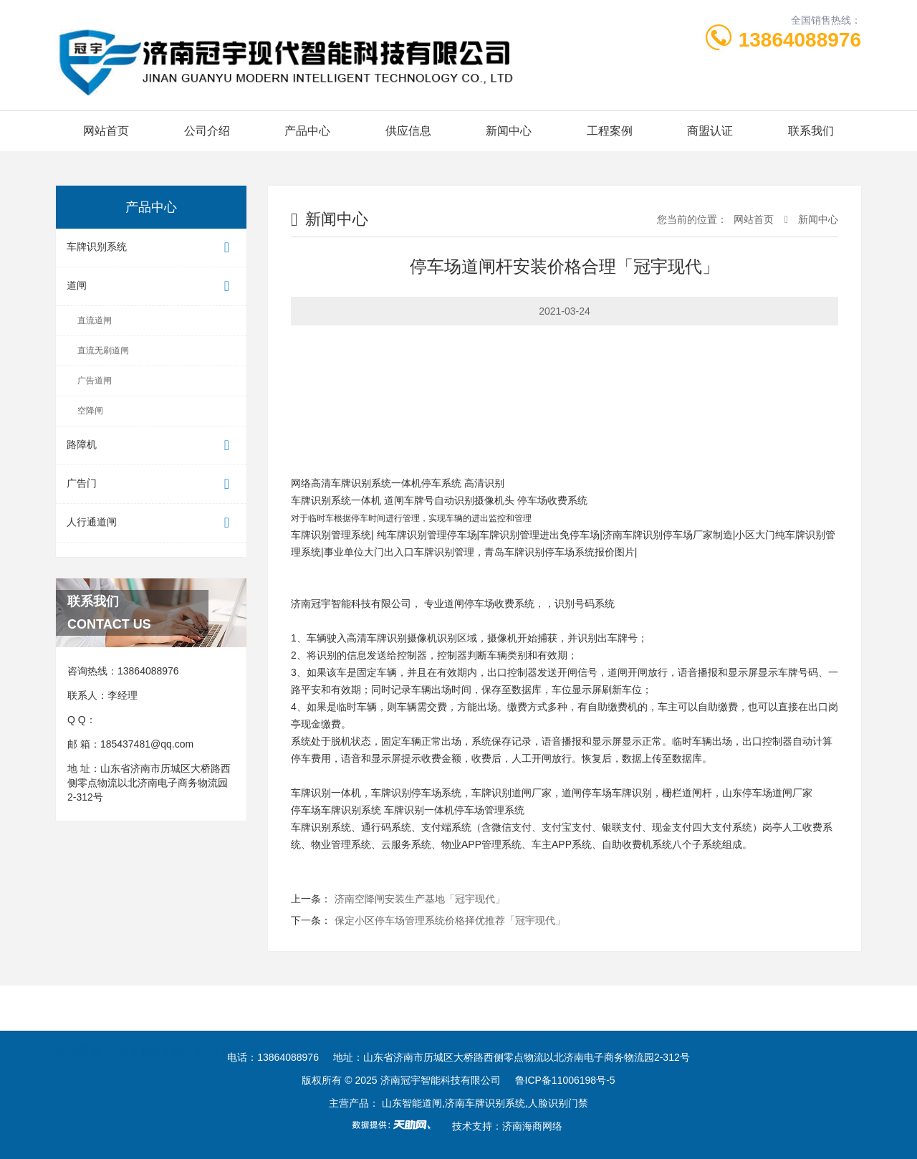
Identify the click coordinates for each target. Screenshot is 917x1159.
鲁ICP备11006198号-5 (565, 1080)
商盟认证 (710, 131)
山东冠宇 (229, 1007)
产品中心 (307, 131)
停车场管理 (294, 1007)
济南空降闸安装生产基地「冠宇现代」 (420, 899)
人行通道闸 (151, 523)
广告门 (151, 484)
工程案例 (610, 131)
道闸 (151, 286)
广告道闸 (94, 381)
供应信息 (408, 131)
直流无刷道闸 (103, 350)
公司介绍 (207, 131)
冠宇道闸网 (444, 1007)
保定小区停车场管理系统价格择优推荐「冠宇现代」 (450, 920)
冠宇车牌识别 (369, 1007)
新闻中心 (509, 131)
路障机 (151, 445)
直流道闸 (94, 320)
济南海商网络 (532, 1126)
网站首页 (106, 131)
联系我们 (811, 131)
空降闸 (90, 411)
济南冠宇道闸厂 (155, 1007)
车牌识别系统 (151, 247)
